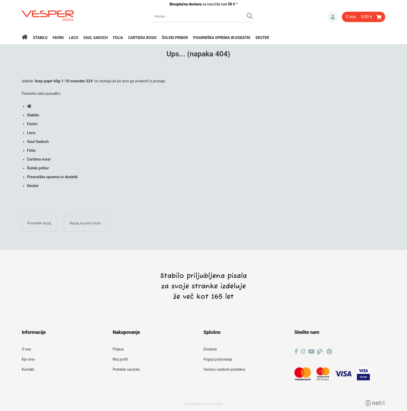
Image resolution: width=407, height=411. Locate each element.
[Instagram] (303, 351)
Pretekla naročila (126, 369)
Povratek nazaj (39, 223)
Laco (73, 38)
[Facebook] (296, 351)
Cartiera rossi (142, 38)
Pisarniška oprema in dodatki (221, 38)
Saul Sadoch (95, 38)
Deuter (262, 38)
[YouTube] (311, 351)
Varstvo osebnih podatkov (224, 369)
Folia (118, 38)
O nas (26, 349)
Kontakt (28, 369)
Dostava (210, 349)
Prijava (333, 17)
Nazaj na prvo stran (85, 223)
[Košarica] (363, 17)
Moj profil (120, 359)
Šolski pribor (175, 38)
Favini (58, 38)
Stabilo (40, 38)
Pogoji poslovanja (218, 359)
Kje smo (28, 359)
